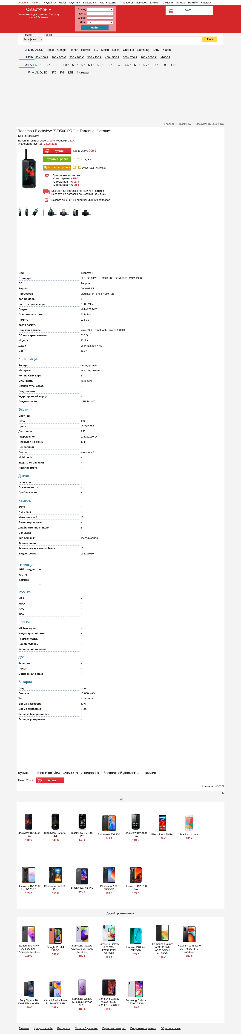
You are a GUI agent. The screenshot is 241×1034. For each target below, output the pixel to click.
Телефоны (22, 2)
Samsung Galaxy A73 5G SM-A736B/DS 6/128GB (28, 948)
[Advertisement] (120, 99)
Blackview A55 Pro (82, 887)
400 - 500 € (112, 57)
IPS (62, 72)
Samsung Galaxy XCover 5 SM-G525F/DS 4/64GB (109, 1002)
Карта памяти (108, 2)
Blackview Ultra (189, 834)
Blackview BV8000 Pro (136, 834)
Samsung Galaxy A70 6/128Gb (135, 1002)
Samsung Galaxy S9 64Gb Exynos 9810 (82, 1002)
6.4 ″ (118, 65)
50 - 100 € (41, 57)
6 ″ (83, 65)
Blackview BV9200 (109, 834)
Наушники (49, 2)
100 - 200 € (59, 57)
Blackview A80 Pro (162, 834)
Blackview (33, 135)
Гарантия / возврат (114, 1028)
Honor (74, 49)
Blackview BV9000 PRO (55, 834)
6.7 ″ (146, 65)
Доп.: (83, 22)
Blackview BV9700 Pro (136, 888)
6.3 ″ (109, 65)
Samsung (143, 49)
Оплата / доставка (86, 1028)
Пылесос (141, 2)
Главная (24, 1028)
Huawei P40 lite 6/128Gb (135, 949)
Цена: (82, 13)
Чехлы (36, 2)
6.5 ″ (128, 65)
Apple (50, 49)
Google (61, 49)
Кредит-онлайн (43, 1028)
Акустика (74, 2)
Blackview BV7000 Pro (82, 834)
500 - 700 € (130, 57)
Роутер (180, 2)
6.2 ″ (100, 65)
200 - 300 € (76, 57)
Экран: (82, 17)
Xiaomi (167, 49)
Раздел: (27, 34)
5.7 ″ (56, 65)
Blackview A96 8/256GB (109, 888)
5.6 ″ (47, 65)
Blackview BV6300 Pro (55, 888)
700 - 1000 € (149, 57)
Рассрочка (63, 1028)
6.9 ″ (164, 65)
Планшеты (126, 2)
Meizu (105, 49)
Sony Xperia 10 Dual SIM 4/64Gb (28, 1002)
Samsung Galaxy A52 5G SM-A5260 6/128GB (82, 948)
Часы (62, 2)
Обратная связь (171, 1028)
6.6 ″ (137, 65)
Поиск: (48, 34)
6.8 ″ (155, 65)
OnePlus (128, 49)
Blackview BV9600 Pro (28, 834)
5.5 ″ (38, 65)
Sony (156, 49)
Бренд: (82, 9)
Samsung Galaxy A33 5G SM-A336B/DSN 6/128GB (162, 949)
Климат (154, 2)
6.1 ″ (91, 65)
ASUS (39, 49)
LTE (70, 72)
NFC (54, 72)
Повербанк (90, 2)
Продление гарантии (143, 1028)
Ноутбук (193, 2)
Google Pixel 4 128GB (55, 949)
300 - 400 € (94, 57)
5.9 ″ (75, 65)
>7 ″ (173, 65)
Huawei (86, 49)
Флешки (206, 2)
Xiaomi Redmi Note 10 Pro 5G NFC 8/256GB (189, 948)
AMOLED (41, 72)
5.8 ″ (66, 65)
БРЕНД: (29, 49)
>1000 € (165, 57)
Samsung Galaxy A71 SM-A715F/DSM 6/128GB (109, 949)
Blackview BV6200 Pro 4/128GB (28, 888)
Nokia (116, 49)
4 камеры (83, 72)
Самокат (168, 2)
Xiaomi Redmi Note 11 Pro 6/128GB (55, 1002)
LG (96, 49)
